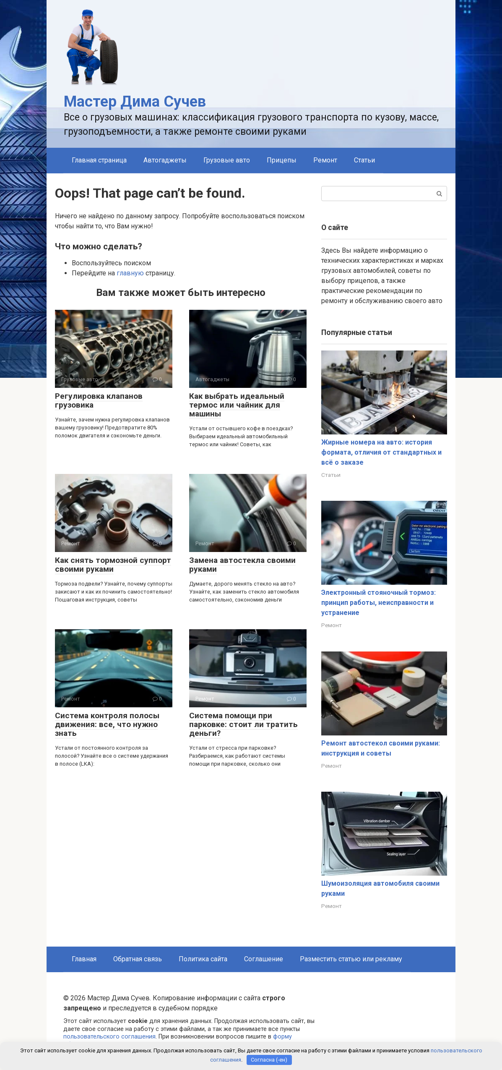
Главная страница (99, 160)
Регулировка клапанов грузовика (99, 400)
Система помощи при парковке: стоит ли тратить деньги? (243, 724)
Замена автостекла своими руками (242, 564)
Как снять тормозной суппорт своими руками (113, 564)
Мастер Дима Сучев (135, 101)
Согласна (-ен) (269, 1060)
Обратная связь (137, 959)
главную (130, 273)
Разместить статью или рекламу (351, 959)
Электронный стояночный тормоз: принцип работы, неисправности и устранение (378, 603)
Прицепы (282, 160)
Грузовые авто (226, 160)
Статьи (364, 160)
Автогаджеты (165, 160)
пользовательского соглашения (109, 1036)
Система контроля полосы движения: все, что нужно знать (107, 724)
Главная (84, 959)
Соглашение (263, 959)
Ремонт (325, 160)
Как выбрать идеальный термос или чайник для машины (236, 405)
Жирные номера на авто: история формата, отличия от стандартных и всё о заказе (381, 452)
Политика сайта (203, 959)
